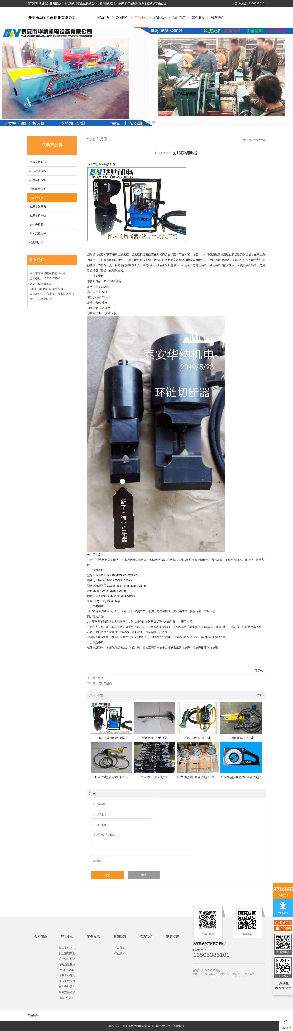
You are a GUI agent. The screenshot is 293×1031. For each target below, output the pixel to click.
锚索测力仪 (36, 242)
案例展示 (160, 17)
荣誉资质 (198, 17)
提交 (107, 875)
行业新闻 (119, 953)
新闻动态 (179, 17)
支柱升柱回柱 (37, 224)
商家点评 (172, 936)
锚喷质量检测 (37, 188)
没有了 (102, 677)
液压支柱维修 (37, 215)
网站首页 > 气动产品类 (254, 140)
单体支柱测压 (37, 162)
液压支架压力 (37, 206)
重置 (144, 875)
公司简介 (122, 17)
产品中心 (141, 17)
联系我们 (217, 17)
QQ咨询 (283, 928)
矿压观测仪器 (37, 171)
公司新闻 (119, 947)
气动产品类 (36, 197)
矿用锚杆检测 (37, 180)
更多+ (260, 695)
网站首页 (103, 17)
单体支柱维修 (37, 233)
